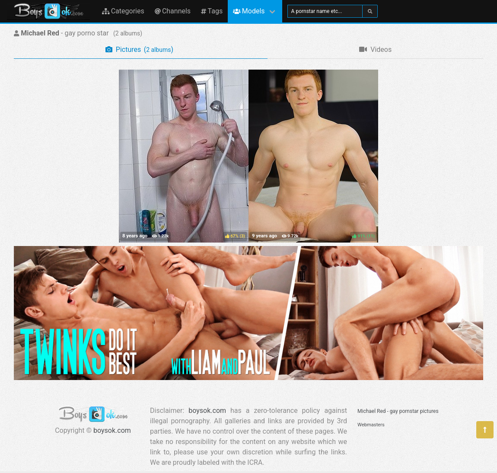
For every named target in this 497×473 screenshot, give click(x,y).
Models (248, 11)
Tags (212, 11)
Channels (173, 11)
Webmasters (371, 425)
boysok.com (112, 430)
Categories (123, 11)
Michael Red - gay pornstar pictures (398, 411)
